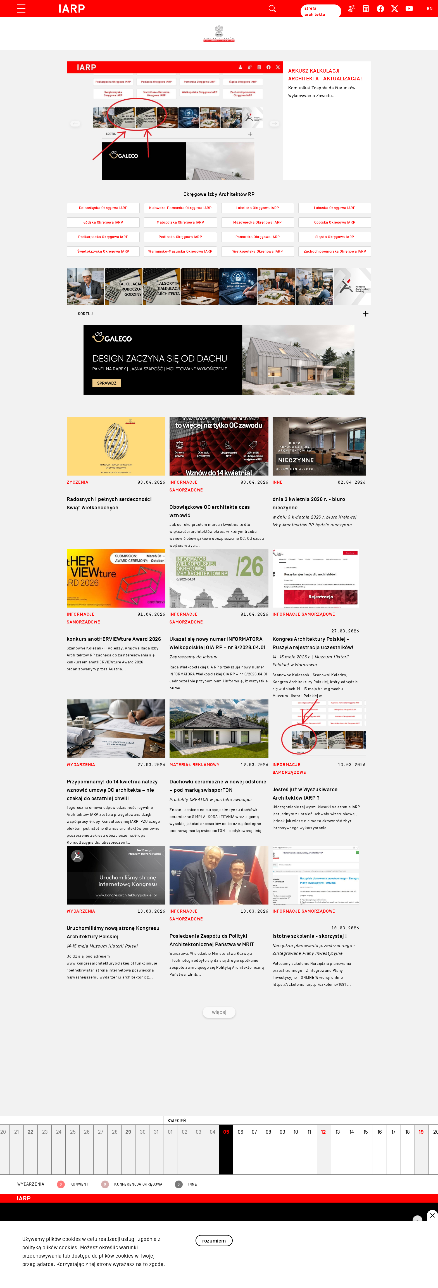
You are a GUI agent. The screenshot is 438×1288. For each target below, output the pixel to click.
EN (430, 8)
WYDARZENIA (81, 764)
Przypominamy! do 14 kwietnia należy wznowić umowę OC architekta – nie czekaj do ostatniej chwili (112, 790)
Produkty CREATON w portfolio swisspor (211, 799)
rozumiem (214, 1240)
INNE (278, 482)
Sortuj (85, 313)
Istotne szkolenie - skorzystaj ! (310, 936)
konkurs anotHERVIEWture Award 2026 (114, 639)
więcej (219, 1012)
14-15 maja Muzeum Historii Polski (102, 946)
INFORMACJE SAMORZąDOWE (304, 614)
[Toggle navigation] (21, 8)
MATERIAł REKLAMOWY (195, 764)
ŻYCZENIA (77, 482)
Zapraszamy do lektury (193, 656)
